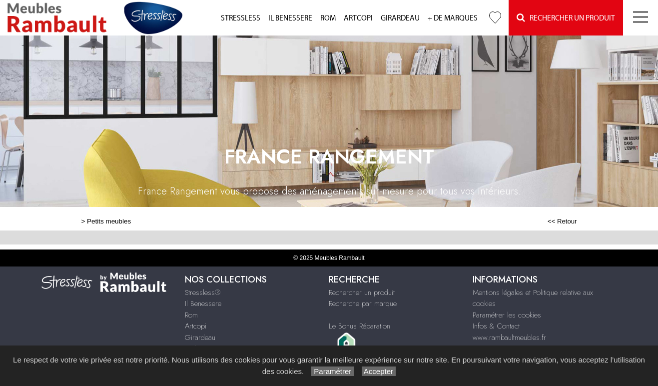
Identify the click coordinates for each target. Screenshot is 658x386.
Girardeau (400, 18)
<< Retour (562, 221)
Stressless (240, 18)
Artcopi (358, 18)
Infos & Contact (496, 326)
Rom (328, 18)
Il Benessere (290, 18)
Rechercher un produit (362, 292)
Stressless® (202, 292)
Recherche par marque (363, 303)
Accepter (379, 371)
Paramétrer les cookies (507, 315)
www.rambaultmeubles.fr (509, 337)
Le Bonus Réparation (359, 326)
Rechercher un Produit (566, 17)
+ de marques (453, 18)
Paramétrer (332, 371)
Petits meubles (109, 221)
